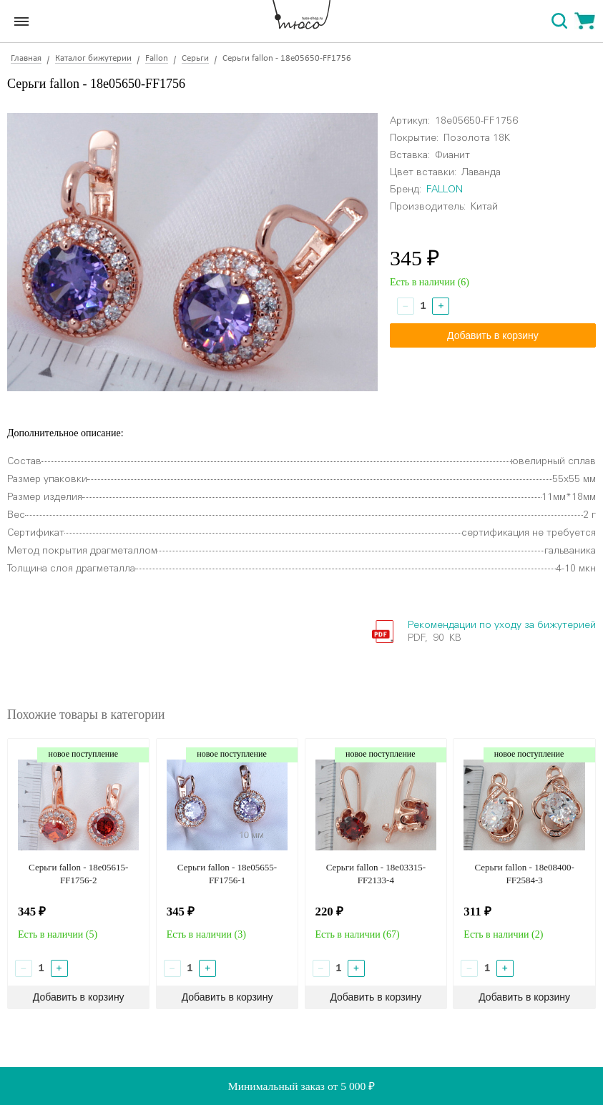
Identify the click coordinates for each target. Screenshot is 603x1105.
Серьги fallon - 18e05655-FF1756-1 (227, 873)
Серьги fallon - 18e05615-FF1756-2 (78, 873)
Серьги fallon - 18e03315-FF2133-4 (376, 873)
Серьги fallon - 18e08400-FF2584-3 (524, 873)
